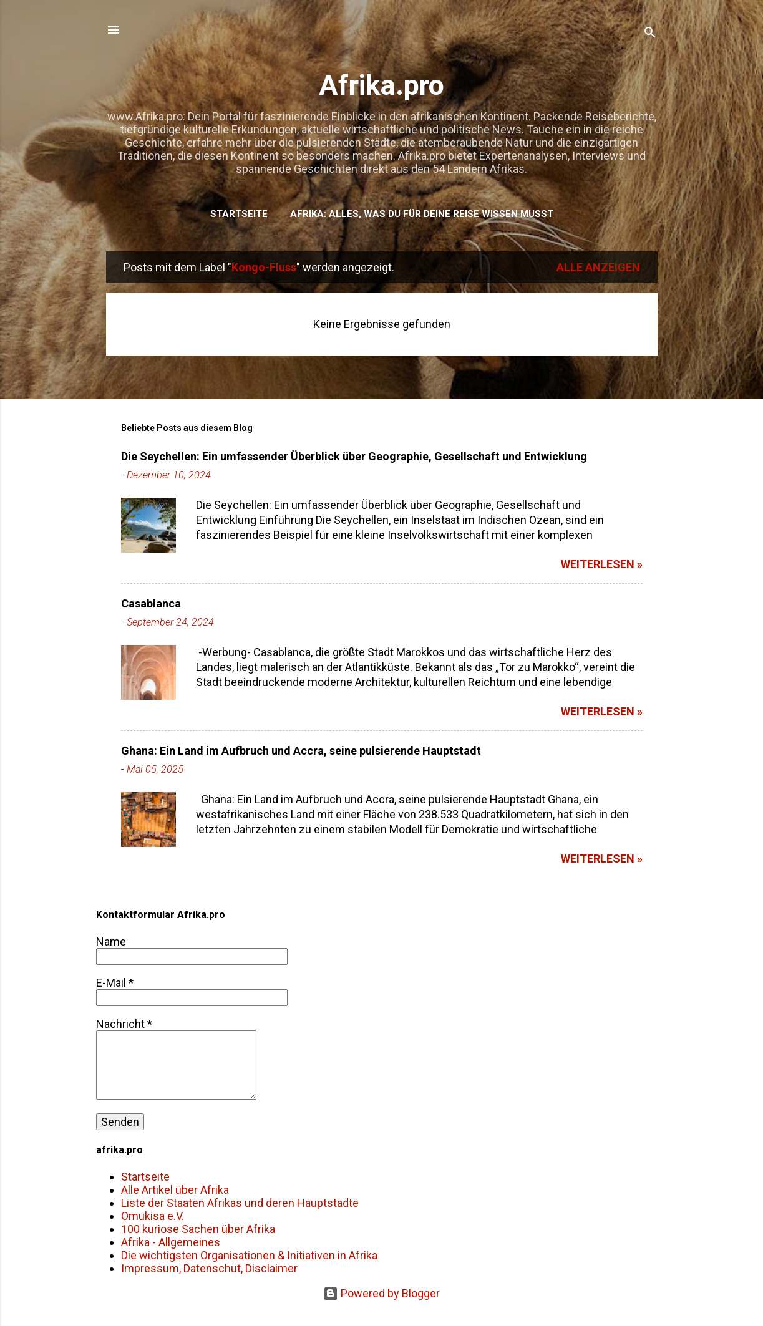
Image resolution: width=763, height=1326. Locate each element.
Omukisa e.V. (152, 1215)
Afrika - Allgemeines (170, 1242)
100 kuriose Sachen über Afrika (198, 1229)
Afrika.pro (381, 85)
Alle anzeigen (598, 267)
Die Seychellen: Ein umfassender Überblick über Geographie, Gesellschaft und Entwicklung (354, 456)
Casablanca (151, 603)
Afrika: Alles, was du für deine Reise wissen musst (421, 214)
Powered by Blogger (381, 1293)
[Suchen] (650, 34)
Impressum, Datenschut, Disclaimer (209, 1268)
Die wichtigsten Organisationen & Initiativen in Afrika (249, 1255)
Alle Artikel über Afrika (175, 1189)
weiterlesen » (602, 564)
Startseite (239, 214)
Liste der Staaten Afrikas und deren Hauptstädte (240, 1202)
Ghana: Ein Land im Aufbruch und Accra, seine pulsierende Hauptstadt (301, 750)
